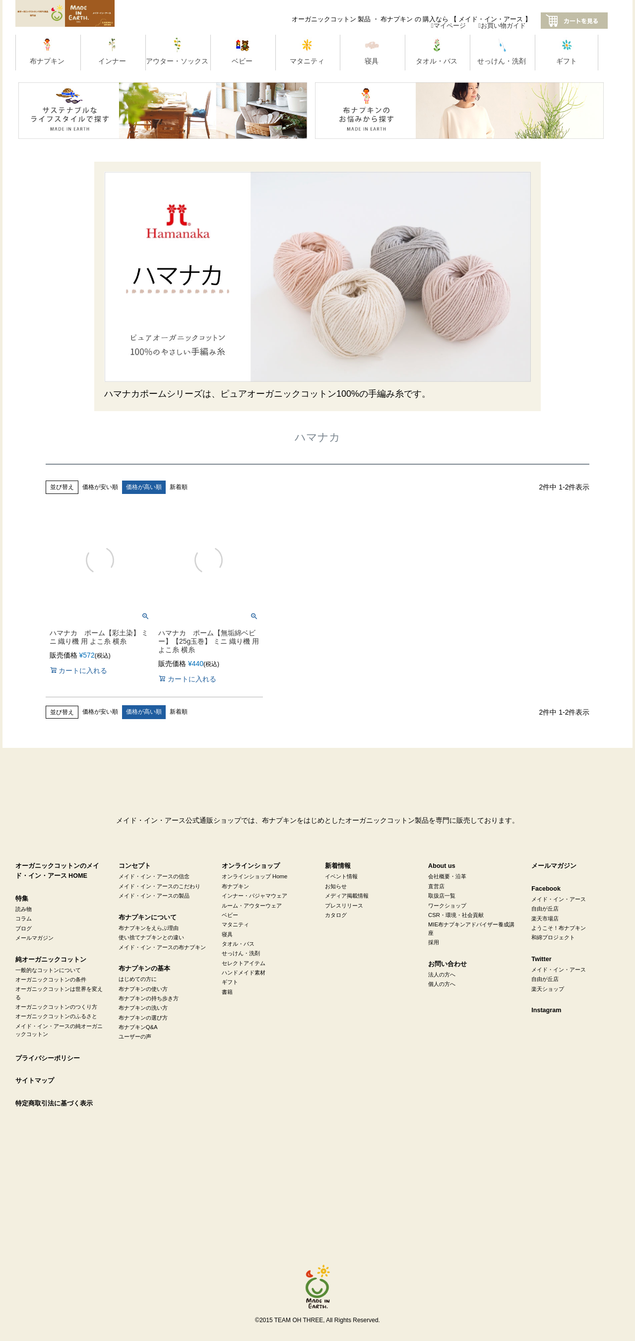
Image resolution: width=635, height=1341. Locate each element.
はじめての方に (138, 979)
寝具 (227, 934)
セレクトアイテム (243, 963)
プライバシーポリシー (47, 1058)
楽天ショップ (547, 989)
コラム (23, 918)
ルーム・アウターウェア (252, 906)
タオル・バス (238, 944)
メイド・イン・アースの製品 (154, 896)
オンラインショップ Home (254, 876)
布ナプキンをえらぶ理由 (149, 928)
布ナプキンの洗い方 (143, 1008)
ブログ (23, 928)
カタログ (336, 915)
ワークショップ (447, 906)
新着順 (179, 487)
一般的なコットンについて (48, 970)
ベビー (230, 915)
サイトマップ (34, 1080)
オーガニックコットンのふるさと (56, 1016)
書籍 (227, 992)
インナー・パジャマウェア (254, 896)
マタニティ (235, 924)
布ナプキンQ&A (138, 1027)
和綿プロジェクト (553, 937)
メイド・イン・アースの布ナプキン (162, 947)
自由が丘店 (545, 909)
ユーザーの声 (135, 1036)
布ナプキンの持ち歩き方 (149, 998)
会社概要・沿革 (447, 876)
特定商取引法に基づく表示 (54, 1103)
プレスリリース (344, 906)
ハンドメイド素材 (243, 972)
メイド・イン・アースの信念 (154, 876)
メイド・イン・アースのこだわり (159, 886)
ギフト (230, 982)
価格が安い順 (100, 487)
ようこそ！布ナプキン (558, 928)
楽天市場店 (545, 918)
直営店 (436, 886)
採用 (433, 942)
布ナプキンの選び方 (143, 1018)
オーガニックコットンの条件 (50, 979)
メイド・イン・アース (558, 899)
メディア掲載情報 (347, 896)
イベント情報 (341, 876)
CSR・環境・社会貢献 (456, 915)
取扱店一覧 (441, 896)
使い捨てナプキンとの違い (151, 937)
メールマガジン (34, 938)
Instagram (546, 1010)
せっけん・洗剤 (241, 953)
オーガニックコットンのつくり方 (56, 1007)
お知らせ (336, 886)
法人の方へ (441, 974)
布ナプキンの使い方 (143, 989)
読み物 (23, 909)
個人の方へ (441, 984)
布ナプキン (235, 886)
